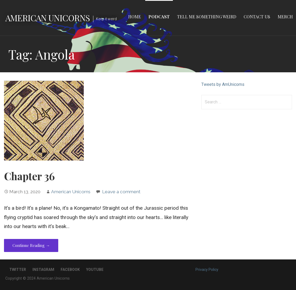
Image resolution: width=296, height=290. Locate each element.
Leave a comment (121, 191)
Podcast (159, 16)
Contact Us (257, 16)
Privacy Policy (206, 269)
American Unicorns (47, 17)
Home (134, 16)
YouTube (94, 269)
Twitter (17, 269)
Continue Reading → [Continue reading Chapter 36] (31, 245)
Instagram (43, 269)
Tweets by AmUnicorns (222, 84)
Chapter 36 (29, 176)
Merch (285, 16)
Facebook (70, 269)
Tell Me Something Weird (206, 16)
